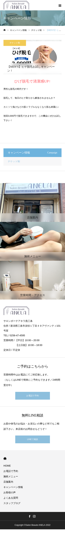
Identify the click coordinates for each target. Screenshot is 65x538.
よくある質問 (10, 497)
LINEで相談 (32, 439)
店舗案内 (8, 481)
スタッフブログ (11, 503)
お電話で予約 (32, 395)
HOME (4, 458)
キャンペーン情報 (13, 487)
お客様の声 (9, 492)
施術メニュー (10, 476)
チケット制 (15, 43)
